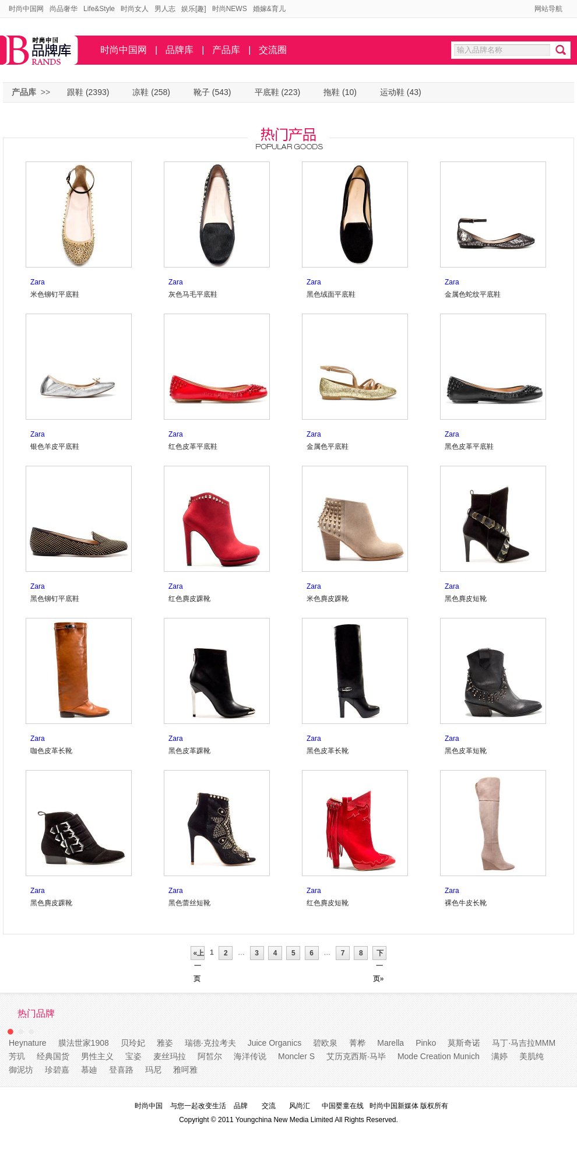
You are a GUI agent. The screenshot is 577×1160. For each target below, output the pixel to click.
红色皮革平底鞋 (192, 446)
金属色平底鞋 (328, 446)
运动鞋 (392, 92)
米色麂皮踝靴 (328, 599)
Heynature (28, 1042)
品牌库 (179, 50)
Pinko (426, 1042)
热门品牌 (36, 1013)
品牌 (241, 1106)
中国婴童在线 (343, 1106)
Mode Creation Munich (438, 1056)
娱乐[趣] (193, 9)
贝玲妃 (133, 1042)
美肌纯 (531, 1056)
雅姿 (165, 1042)
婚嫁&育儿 (269, 9)
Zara (37, 282)
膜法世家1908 (83, 1042)
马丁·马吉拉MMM (523, 1042)
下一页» (379, 954)
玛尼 (153, 1069)
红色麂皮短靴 (328, 903)
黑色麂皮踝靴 (51, 903)
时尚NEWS (229, 9)
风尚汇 (299, 1106)
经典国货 (53, 1056)
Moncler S (296, 1056)
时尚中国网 (26, 9)
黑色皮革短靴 (466, 751)
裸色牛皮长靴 (466, 903)
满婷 (499, 1056)
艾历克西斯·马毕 (356, 1056)
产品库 (226, 50)
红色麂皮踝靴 (189, 599)
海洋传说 (250, 1056)
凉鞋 (140, 92)
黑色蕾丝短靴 (189, 903)
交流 (269, 1106)
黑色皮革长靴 (328, 751)
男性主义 (97, 1056)
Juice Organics (275, 1042)
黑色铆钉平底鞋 (54, 599)
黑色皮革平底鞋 (469, 446)
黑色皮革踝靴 (189, 751)
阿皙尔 (210, 1056)
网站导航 (548, 9)
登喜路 (121, 1069)
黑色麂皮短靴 (466, 599)
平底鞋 (267, 92)
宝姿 (133, 1056)
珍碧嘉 (57, 1069)
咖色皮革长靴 (51, 751)
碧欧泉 (325, 1042)
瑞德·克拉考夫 (210, 1042)
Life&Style (99, 9)
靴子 (201, 92)
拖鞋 (331, 92)
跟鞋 (75, 92)
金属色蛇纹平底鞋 (473, 294)
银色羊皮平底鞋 (54, 446)
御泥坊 (21, 1069)
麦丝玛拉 (169, 1056)
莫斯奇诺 (464, 1042)
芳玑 (17, 1056)
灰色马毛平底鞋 (192, 294)
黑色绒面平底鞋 (331, 294)
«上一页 (197, 954)
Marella (390, 1042)
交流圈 (273, 50)
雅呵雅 (185, 1069)
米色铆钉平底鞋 (54, 294)
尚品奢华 (64, 9)
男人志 (164, 9)
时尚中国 (149, 1106)
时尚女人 (135, 9)
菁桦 (357, 1042)
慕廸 (89, 1069)
